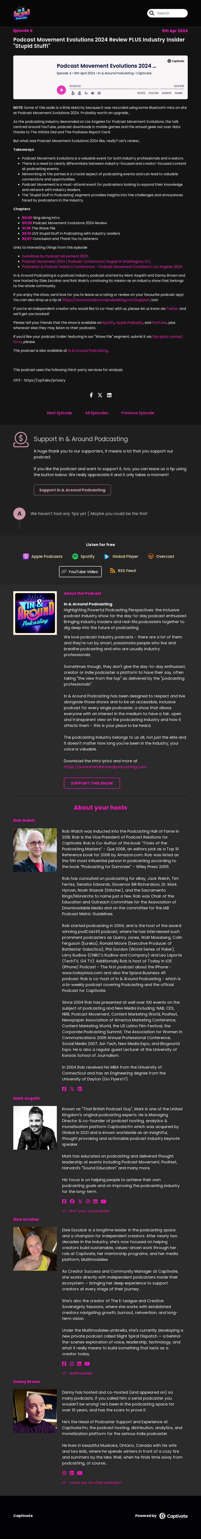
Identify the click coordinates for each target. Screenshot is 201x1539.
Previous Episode (137, 413)
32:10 (26, 233)
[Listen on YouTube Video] (79, 574)
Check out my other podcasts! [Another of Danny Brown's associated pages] (92, 1485)
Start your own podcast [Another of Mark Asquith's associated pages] (86, 1213)
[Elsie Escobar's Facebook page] (64, 1366)
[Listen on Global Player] (122, 559)
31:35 (26, 228)
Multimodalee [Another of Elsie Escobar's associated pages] (77, 1376)
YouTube (159, 322)
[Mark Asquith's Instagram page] (80, 1204)
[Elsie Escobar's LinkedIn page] (74, 1366)
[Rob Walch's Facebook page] (64, 1091)
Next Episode (59, 413)
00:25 (27, 222)
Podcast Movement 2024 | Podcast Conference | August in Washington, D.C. (86, 261)
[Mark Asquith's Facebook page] (64, 1204)
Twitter (172, 308)
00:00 (27, 217)
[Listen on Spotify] (82, 559)
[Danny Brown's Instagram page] (64, 1476)
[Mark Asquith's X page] (75, 1204)
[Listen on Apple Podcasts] (39, 559)
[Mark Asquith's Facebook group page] (69, 1204)
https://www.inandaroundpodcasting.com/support (106, 299)
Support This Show (92, 786)
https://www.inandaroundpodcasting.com (105, 769)
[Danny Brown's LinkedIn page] (69, 1476)
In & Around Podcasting (88, 350)
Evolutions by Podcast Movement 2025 (55, 256)
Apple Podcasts (129, 322)
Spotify (109, 322)
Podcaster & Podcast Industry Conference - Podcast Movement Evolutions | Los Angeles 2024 (102, 266)
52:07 (27, 238)
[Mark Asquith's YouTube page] (91, 1204)
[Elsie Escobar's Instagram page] (69, 1366)
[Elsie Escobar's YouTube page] (80, 1366)
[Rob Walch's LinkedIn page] (75, 1091)
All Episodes (96, 413)
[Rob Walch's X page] (69, 1091)
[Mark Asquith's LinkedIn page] (85, 1204)
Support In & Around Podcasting (72, 490)
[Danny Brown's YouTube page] (75, 1476)
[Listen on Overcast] (163, 559)
